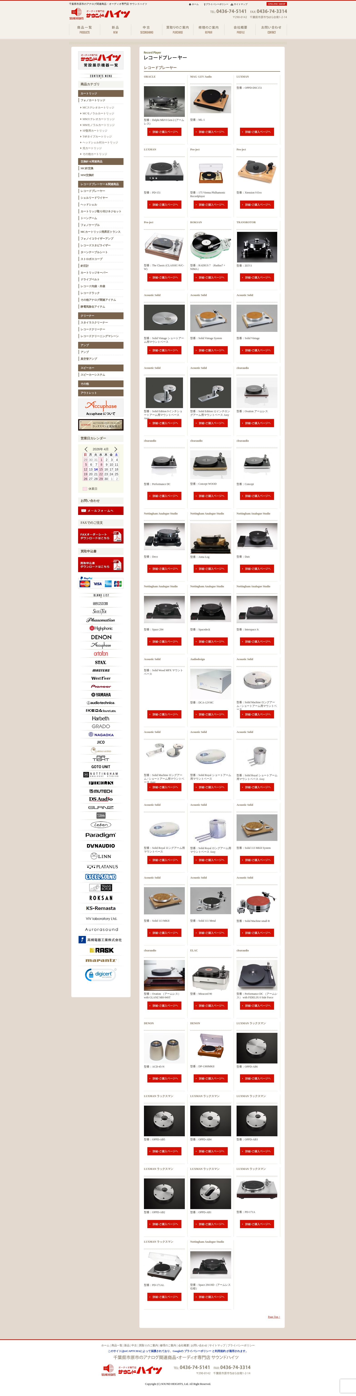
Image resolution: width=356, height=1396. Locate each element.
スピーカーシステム (93, 374)
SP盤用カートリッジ (95, 130)
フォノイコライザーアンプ (97, 238)
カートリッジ (89, 93)
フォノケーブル (90, 225)
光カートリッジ (92, 148)
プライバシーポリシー (217, 4)
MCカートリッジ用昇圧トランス (101, 231)
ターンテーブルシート (94, 252)
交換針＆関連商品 (91, 161)
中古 (134, 1345)
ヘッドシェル (89, 204)
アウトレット (89, 392)
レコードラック (90, 293)
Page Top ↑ (274, 1316)
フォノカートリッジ (93, 100)
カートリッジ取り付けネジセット (101, 211)
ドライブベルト (90, 279)
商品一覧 (116, 1345)
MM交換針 (87, 175)
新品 (127, 1345)
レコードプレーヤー (93, 191)
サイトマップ (240, 4)
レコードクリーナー (93, 329)
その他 (85, 383)
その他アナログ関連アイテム (98, 299)
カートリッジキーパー (94, 272)
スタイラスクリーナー (94, 322)
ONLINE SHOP (276, 3)
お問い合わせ (199, 1345)
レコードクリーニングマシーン (100, 336)
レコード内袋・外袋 (93, 286)
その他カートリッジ (95, 154)
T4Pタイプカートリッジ (97, 136)
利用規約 (220, 1351)
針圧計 (85, 265)
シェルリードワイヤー (94, 197)
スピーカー (87, 368)
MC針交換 (87, 168)
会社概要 (183, 1345)
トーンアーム (89, 218)
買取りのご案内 (148, 1345)
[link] (101, 976)
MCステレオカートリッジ (98, 107)
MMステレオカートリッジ (99, 119)
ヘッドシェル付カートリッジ (100, 142)
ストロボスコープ (91, 259)
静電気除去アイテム (93, 306)
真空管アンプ (89, 358)
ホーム (195, 4)
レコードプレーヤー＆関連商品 (100, 184)
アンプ (85, 345)
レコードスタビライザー (96, 245)
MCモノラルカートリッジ (98, 113)
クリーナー (87, 315)
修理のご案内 (168, 1345)
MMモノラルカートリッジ (99, 125)
